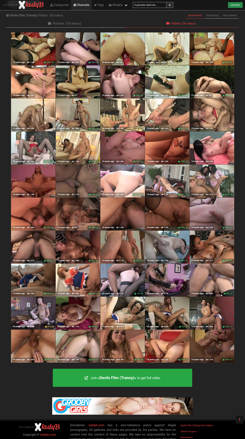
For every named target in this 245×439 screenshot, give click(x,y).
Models (115, 5)
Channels (81, 5)
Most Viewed (230, 15)
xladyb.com (48, 434)
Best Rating (212, 15)
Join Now (235, 5)
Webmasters (187, 437)
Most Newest (195, 15)
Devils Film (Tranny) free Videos (197, 425)
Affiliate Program (189, 431)
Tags (99, 5)
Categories (59, 5)
